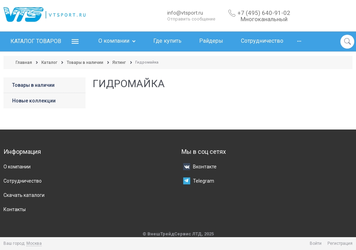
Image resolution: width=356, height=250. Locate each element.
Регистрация (340, 243)
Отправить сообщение (191, 19)
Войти (316, 243)
